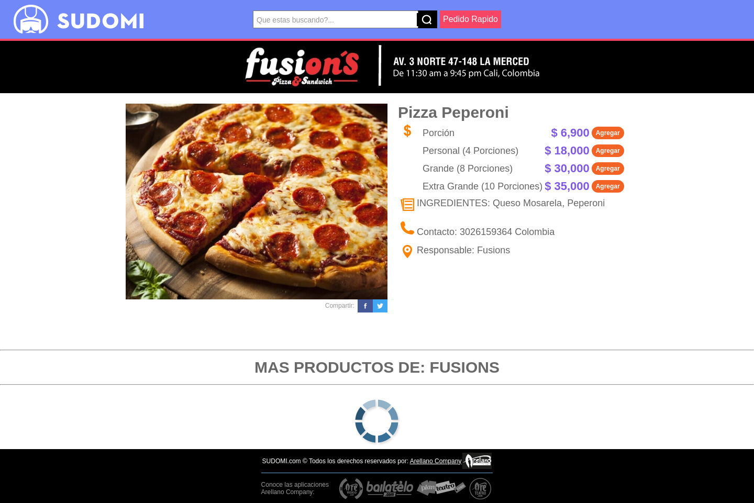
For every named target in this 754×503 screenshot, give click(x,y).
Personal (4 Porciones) (470, 151)
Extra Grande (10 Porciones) (482, 186)
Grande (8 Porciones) (468, 168)
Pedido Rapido (470, 19)
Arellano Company (436, 461)
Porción (438, 133)
